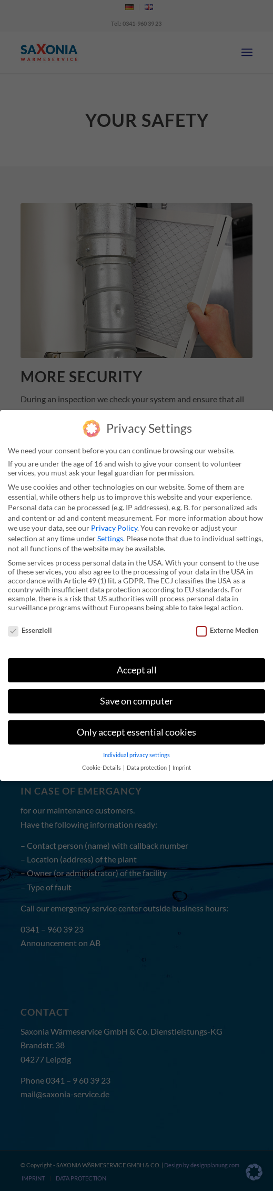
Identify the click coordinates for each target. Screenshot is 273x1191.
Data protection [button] (147, 768)
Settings (110, 538)
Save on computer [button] (136, 701)
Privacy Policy (114, 527)
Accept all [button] (137, 670)
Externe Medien (227, 630)
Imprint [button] (182, 768)
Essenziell (30, 630)
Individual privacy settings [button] (136, 755)
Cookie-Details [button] (102, 768)
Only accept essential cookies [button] (136, 732)
